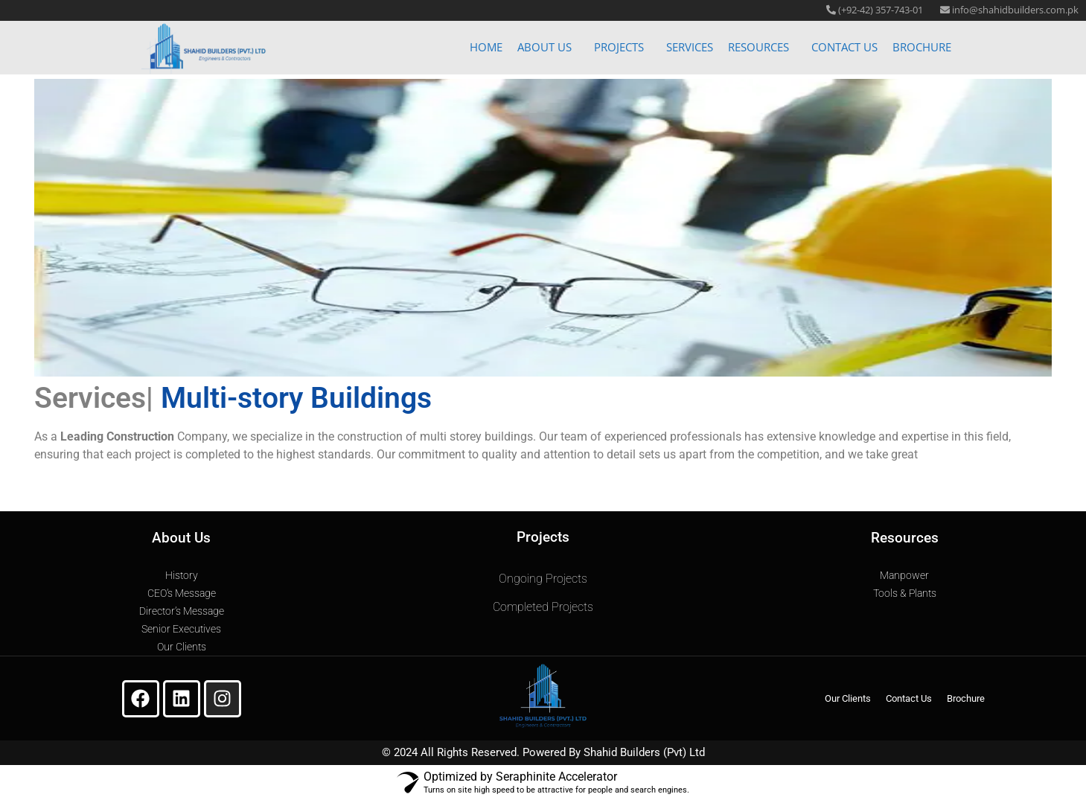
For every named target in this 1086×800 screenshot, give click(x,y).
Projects (619, 41)
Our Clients (181, 647)
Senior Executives (181, 629)
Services (689, 41)
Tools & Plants (904, 593)
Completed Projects (543, 607)
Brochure (921, 41)
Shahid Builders (622, 752)
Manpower (904, 575)
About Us (544, 41)
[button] (548, 42)
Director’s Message (181, 611)
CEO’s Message (181, 593)
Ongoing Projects (543, 579)
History (181, 575)
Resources (758, 41)
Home (486, 41)
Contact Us (844, 41)
